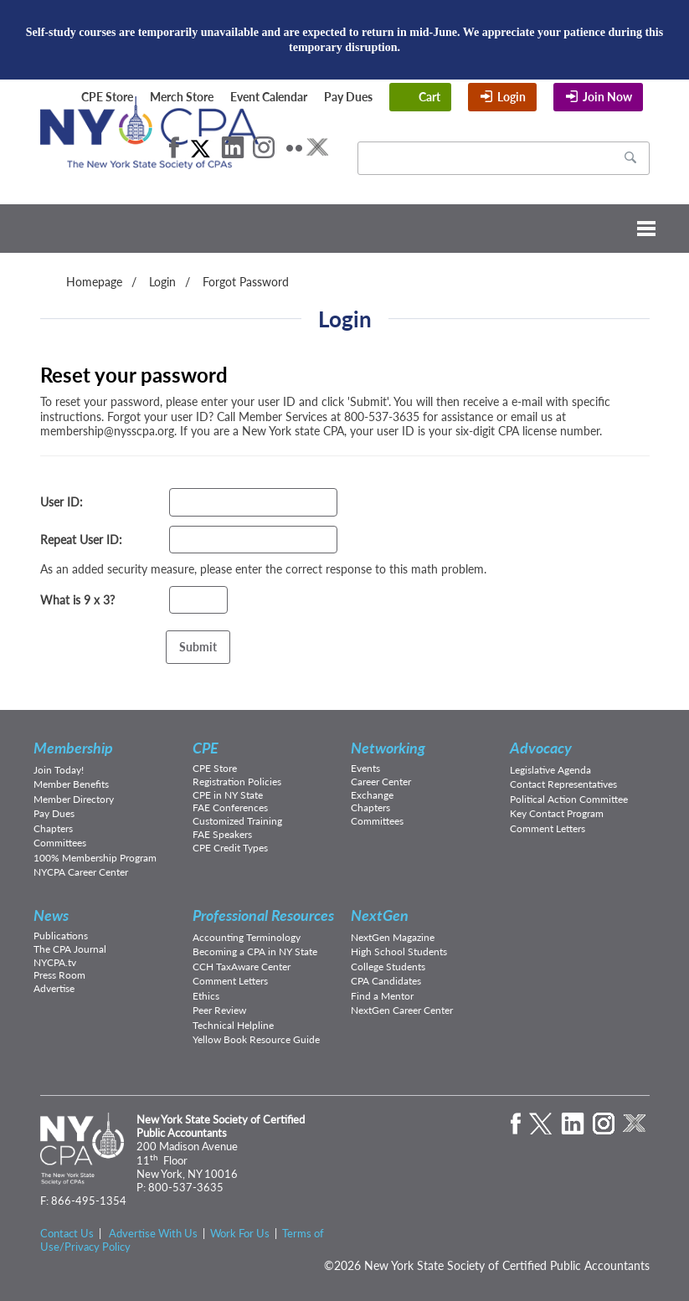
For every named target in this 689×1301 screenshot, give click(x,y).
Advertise (54, 988)
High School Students (399, 951)
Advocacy (541, 747)
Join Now (607, 97)
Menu (344, 228)
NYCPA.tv (54, 962)
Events (365, 768)
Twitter (200, 147)
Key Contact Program (557, 813)
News (51, 915)
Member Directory (73, 799)
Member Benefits (71, 784)
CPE (206, 747)
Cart (429, 97)
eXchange (317, 147)
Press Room (59, 975)
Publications (60, 935)
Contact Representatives (563, 784)
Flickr (294, 147)
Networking (388, 747)
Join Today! (58, 770)
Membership (73, 747)
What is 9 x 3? (77, 600)
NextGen (380, 915)
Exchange (372, 795)
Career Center (381, 781)
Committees (59, 842)
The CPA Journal (69, 949)
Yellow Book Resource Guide (256, 1039)
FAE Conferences (230, 807)
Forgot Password (246, 282)
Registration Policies (237, 781)
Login (511, 97)
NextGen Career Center (402, 1010)
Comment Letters (547, 828)
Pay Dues (348, 97)
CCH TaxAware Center (242, 966)
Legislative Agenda (550, 770)
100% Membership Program (95, 857)
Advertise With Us (153, 1233)
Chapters (53, 828)
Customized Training (237, 821)
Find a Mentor (382, 996)
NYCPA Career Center (80, 872)
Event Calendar (268, 97)
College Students (388, 966)
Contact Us (67, 1233)
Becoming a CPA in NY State (255, 951)
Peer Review (219, 1010)
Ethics (206, 996)
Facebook (174, 147)
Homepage (94, 282)
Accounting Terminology (247, 937)
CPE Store (107, 97)
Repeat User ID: (81, 539)
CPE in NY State (228, 795)
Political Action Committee (569, 799)
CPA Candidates (386, 980)
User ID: (61, 502)
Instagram (264, 147)
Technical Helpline (233, 1025)
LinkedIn (232, 147)
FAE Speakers (222, 834)
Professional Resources (263, 915)
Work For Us (240, 1233)
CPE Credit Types (230, 847)
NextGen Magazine (392, 937)
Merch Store (181, 97)
